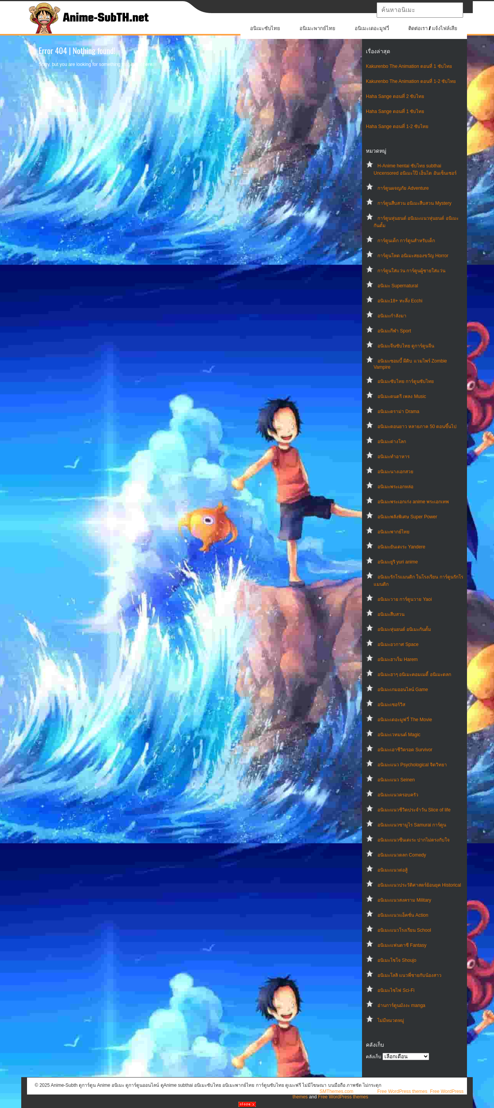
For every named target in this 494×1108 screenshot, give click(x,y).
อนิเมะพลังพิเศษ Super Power (407, 516)
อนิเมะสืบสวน (390, 614)
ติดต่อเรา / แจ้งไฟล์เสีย (432, 28)
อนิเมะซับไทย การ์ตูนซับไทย (405, 381)
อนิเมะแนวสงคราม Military (404, 900)
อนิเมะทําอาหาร (393, 456)
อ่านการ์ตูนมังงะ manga (401, 1005)
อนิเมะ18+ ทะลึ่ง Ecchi (399, 301)
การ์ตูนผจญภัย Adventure (403, 188)
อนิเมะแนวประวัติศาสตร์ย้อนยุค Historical (419, 885)
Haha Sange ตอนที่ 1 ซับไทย (395, 111)
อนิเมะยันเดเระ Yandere (401, 547)
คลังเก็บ (373, 1056)
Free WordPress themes (402, 1091)
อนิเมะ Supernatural (397, 285)
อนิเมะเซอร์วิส (391, 704)
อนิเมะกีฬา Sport (394, 331)
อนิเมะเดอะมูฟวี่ (372, 28)
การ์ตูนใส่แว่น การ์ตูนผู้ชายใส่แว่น (411, 270)
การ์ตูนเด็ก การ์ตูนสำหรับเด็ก (406, 240)
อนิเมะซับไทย (265, 28)
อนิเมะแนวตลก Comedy (401, 855)
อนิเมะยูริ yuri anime (397, 562)
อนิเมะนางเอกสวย (395, 471)
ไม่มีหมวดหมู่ (390, 1020)
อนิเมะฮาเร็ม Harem (397, 659)
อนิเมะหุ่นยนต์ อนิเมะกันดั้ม (404, 629)
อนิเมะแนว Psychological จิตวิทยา (412, 764)
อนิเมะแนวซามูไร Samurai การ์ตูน (411, 825)
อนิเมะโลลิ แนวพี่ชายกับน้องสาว (409, 975)
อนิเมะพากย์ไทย (317, 28)
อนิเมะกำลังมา (391, 316)
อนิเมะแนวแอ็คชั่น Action (402, 915)
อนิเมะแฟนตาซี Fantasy (401, 945)
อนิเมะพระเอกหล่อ (395, 486)
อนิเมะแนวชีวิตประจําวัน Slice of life (413, 810)
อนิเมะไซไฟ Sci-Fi (395, 990)
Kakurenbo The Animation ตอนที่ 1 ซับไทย (409, 66)
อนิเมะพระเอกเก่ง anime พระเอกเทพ (413, 501)
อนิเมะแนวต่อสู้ (392, 870)
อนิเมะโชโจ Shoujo (396, 960)
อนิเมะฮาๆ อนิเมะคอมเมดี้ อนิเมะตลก (414, 674)
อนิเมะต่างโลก (391, 441)
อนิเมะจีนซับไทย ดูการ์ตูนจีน (405, 346)
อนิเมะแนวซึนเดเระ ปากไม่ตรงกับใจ (413, 840)
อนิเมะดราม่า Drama (398, 411)
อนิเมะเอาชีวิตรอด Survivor (404, 749)
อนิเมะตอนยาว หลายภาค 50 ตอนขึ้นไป (417, 426)
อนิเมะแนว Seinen (396, 780)
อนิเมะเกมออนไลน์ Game (402, 689)
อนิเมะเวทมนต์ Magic (398, 734)
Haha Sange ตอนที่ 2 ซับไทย (395, 96)
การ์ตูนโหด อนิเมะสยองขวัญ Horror (412, 255)
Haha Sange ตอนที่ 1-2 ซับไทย (397, 126)
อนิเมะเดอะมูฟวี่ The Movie (404, 719)
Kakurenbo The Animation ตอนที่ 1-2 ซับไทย (411, 81)
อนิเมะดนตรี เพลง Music (401, 396)
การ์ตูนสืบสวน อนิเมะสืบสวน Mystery (414, 203)
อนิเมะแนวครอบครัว (397, 795)
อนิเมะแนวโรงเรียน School (404, 930)
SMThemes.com (336, 1091)
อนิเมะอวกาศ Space (397, 644)
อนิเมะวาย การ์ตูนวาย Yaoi (404, 599)
